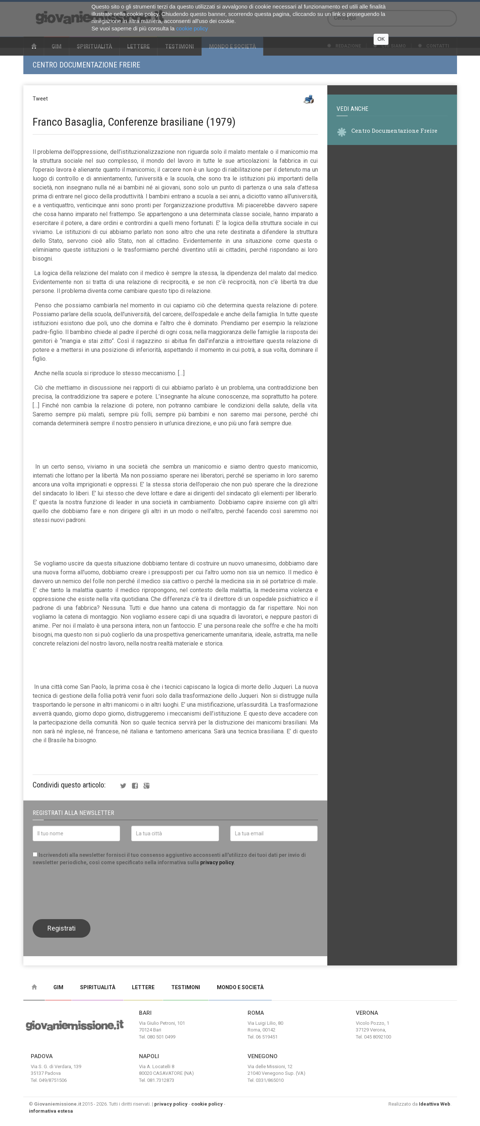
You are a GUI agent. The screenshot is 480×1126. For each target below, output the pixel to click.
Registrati (61, 928)
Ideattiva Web (434, 1104)
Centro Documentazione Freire (86, 64)
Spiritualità (97, 987)
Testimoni (185, 987)
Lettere (143, 987)
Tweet (40, 99)
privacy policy (217, 862)
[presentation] (89, 891)
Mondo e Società (240, 987)
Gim (58, 987)
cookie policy (207, 1104)
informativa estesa (51, 1111)
